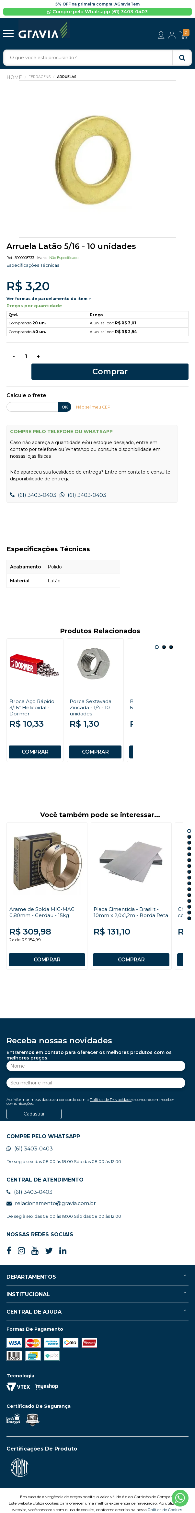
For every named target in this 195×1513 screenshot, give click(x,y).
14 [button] (189, 894)
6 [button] (189, 848)
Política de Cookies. (165, 1497)
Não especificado (63, 258)
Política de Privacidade (111, 1087)
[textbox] (97, 58)
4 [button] (189, 836)
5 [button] (189, 842)
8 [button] (189, 859)
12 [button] (189, 883)
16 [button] (189, 906)
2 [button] (164, 635)
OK (65, 394)
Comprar (118, 358)
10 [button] (189, 871)
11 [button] (189, 877)
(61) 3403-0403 (33, 483)
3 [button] (171, 635)
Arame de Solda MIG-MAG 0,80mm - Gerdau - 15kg (43, 900)
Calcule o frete (26, 383)
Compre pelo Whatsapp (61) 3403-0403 (97, 12)
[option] (97, 159)
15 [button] (189, 900)
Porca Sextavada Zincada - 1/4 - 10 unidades (91, 695)
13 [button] (189, 889)
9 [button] (189, 865)
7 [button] (189, 854)
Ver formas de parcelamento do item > (48, 299)
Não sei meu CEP (94, 394)
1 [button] (157, 635)
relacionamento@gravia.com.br (51, 1191)
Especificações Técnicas (33, 266)
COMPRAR (34, 740)
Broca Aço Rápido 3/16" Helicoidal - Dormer (32, 695)
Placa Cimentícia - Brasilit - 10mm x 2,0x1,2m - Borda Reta (127, 903)
